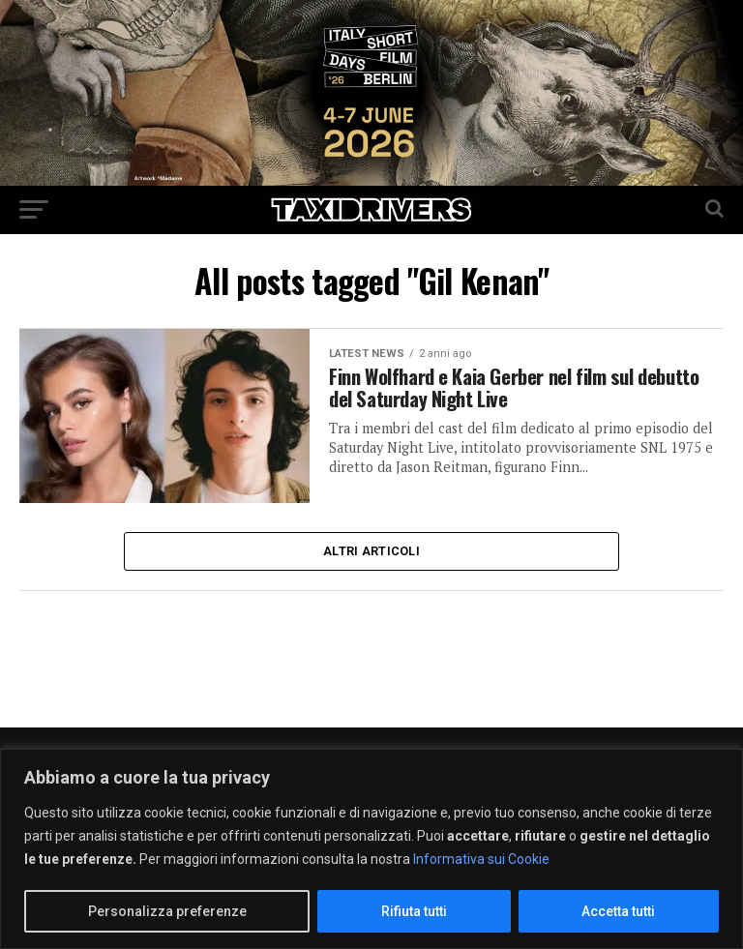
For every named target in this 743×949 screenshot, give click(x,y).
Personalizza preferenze (167, 911)
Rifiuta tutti (414, 911)
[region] (371, 849)
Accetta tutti (618, 911)
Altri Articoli (371, 553)
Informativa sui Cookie (481, 859)
